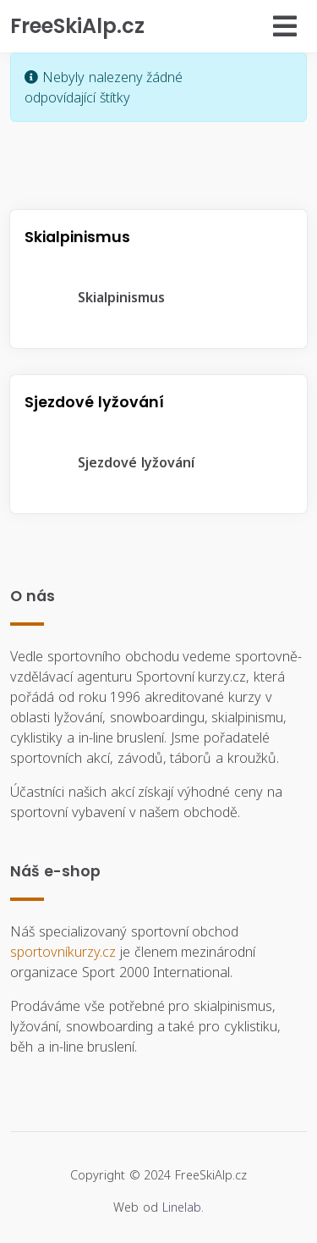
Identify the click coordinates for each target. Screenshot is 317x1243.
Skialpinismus (108, 297)
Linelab (181, 1207)
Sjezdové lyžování (122, 462)
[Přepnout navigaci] (237, 26)
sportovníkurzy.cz (63, 951)
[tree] (158, 297)
